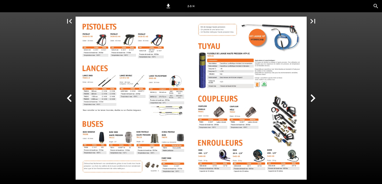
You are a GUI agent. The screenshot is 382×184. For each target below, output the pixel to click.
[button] (168, 6)
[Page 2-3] (191, 6)
